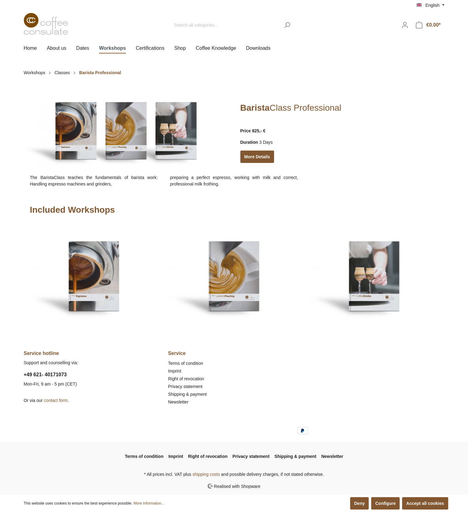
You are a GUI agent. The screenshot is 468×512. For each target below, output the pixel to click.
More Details (257, 156)
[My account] (405, 25)
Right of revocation (186, 378)
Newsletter (178, 401)
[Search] (287, 25)
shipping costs (206, 474)
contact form (56, 400)
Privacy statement (185, 386)
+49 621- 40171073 (45, 374)
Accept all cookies (425, 503)
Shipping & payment (187, 394)
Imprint (174, 371)
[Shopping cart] (428, 25)
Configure (385, 503)
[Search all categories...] (225, 25)
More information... (148, 503)
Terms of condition (185, 363)
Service (177, 353)
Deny (359, 503)
